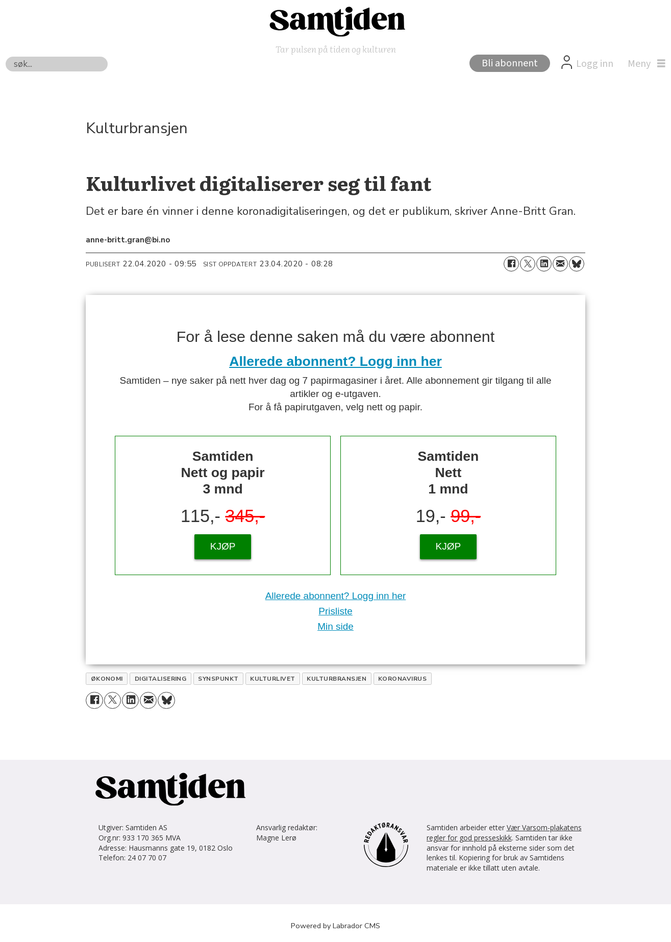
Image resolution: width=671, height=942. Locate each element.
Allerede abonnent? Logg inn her (335, 361)
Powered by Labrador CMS (335, 926)
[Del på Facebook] (511, 263)
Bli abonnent (510, 63)
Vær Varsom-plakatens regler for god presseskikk (504, 832)
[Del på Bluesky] (576, 263)
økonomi (107, 679)
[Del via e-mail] (560, 263)
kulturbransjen (336, 679)
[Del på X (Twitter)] (527, 263)
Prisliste (335, 611)
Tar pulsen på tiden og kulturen (336, 48)
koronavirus (402, 679)
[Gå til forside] (336, 21)
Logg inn (594, 64)
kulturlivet (272, 679)
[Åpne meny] (643, 63)
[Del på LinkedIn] (544, 263)
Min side (335, 626)
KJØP (223, 546)
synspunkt (218, 679)
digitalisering (161, 679)
